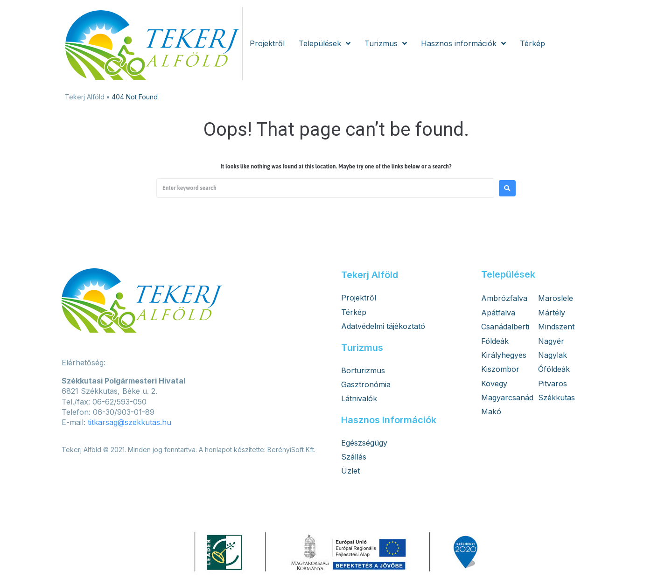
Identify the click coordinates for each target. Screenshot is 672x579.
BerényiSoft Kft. (291, 449)
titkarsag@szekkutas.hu (129, 422)
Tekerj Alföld (85, 97)
